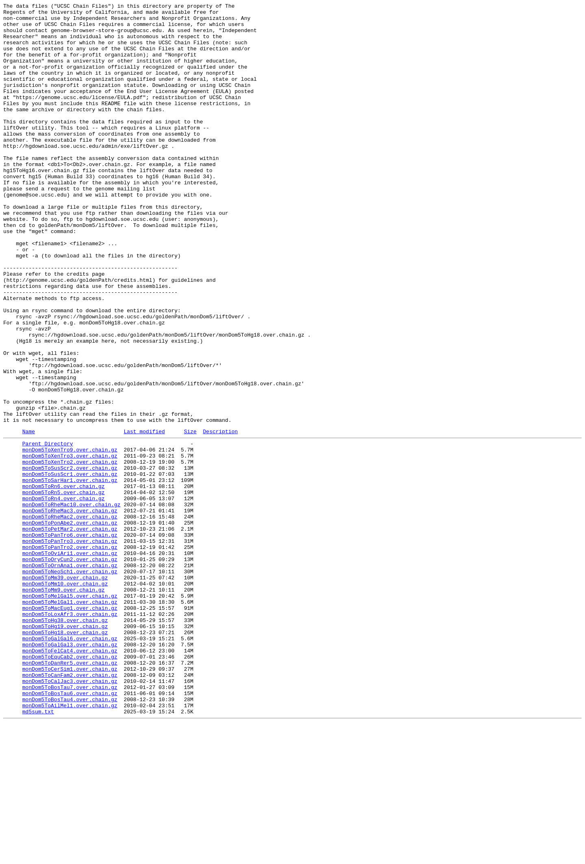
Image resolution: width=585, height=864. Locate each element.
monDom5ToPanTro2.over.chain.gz (69, 654)
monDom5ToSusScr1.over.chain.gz (69, 566)
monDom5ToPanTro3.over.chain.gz (69, 646)
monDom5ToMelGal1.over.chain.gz (69, 720)
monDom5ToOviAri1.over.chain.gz (69, 661)
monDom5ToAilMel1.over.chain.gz (69, 844)
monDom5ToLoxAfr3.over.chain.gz (69, 734)
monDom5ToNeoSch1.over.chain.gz (69, 683)
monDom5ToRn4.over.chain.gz (63, 595)
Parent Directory (47, 530)
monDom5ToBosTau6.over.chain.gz (69, 829)
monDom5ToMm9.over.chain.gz (63, 705)
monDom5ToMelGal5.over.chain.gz (69, 712)
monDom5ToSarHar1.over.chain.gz (69, 573)
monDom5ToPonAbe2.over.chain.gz (69, 625)
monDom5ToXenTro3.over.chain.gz (69, 544)
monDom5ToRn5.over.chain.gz (63, 588)
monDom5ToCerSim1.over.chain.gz (69, 800)
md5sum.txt (38, 851)
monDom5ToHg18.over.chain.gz (65, 756)
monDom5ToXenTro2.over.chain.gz (69, 551)
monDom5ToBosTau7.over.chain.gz (69, 822)
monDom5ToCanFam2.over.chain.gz (69, 807)
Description (220, 516)
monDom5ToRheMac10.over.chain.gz (71, 603)
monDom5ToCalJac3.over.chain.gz (69, 815)
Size (190, 516)
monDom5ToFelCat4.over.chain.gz (69, 778)
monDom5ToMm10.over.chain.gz (65, 698)
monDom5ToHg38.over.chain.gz (65, 741)
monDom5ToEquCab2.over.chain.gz (69, 785)
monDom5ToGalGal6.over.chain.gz (69, 763)
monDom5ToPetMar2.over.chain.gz (69, 632)
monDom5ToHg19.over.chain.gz (65, 749)
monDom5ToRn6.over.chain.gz (63, 581)
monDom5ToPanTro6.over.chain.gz (69, 639)
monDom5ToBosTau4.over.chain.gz (69, 836)
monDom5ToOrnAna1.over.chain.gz (69, 676)
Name (28, 516)
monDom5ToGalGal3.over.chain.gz (69, 771)
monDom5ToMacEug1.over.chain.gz (69, 727)
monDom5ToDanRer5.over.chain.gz (69, 793)
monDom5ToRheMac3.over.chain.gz (69, 610)
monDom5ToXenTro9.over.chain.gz (69, 537)
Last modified (144, 516)
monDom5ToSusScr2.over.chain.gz (69, 559)
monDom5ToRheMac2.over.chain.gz (69, 617)
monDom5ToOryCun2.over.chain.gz (69, 668)
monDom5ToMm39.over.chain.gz (65, 690)
